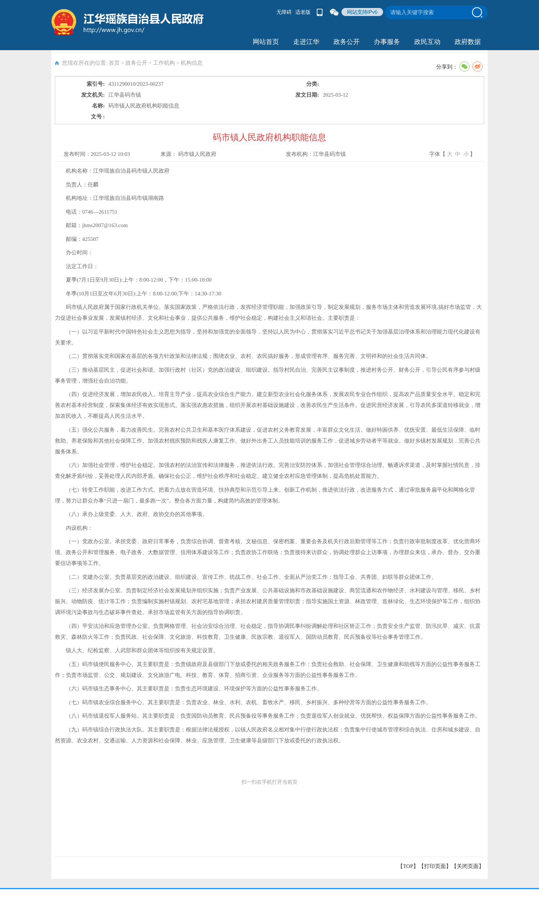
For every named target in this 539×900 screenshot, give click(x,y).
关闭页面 (468, 866)
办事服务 (387, 41)
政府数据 (468, 41)
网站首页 (266, 41)
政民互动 (427, 41)
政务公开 (347, 41)
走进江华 (306, 41)
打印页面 (435, 866)
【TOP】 (408, 866)
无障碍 (284, 12)
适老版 (303, 12)
